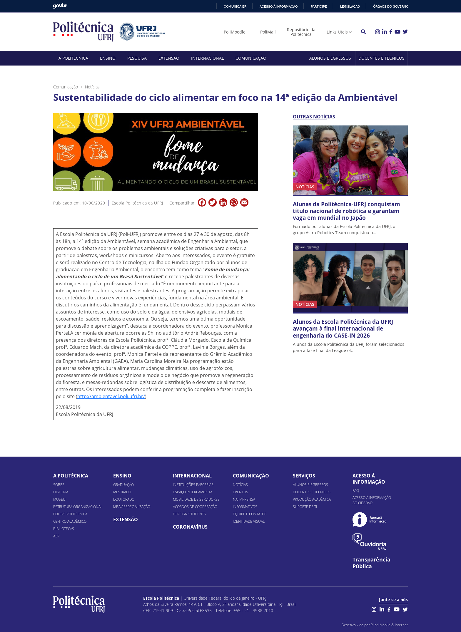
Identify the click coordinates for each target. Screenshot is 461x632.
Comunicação (250, 58)
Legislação (350, 6)
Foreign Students (189, 514)
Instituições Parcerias (193, 484)
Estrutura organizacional (77, 506)
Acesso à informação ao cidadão (372, 500)
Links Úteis (337, 32)
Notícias (240, 484)
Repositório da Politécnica (301, 32)
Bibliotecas (63, 528)
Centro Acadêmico (69, 521)
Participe (319, 6)
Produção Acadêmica (312, 499)
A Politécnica (73, 58)
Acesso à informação (279, 6)
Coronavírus (190, 527)
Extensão (168, 58)
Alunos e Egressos (330, 58)
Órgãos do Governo (390, 6)
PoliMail (268, 32)
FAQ (356, 490)
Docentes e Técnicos (381, 58)
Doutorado (123, 499)
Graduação (123, 484)
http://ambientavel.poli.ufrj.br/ (111, 396)
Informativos (245, 506)
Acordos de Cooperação (195, 506)
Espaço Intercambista (192, 491)
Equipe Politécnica (70, 514)
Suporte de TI (305, 506)
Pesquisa (137, 58)
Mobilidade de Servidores (196, 499)
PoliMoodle (234, 32)
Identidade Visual (249, 521)
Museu (59, 499)
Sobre (58, 484)
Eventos (240, 491)
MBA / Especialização (131, 506)
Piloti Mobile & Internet (389, 624)
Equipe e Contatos (250, 514)
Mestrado (122, 491)
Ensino (108, 58)
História (60, 491)
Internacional (207, 58)
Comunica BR (235, 6)
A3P (56, 536)
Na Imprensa (244, 499)
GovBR (60, 6)
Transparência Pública (371, 563)
